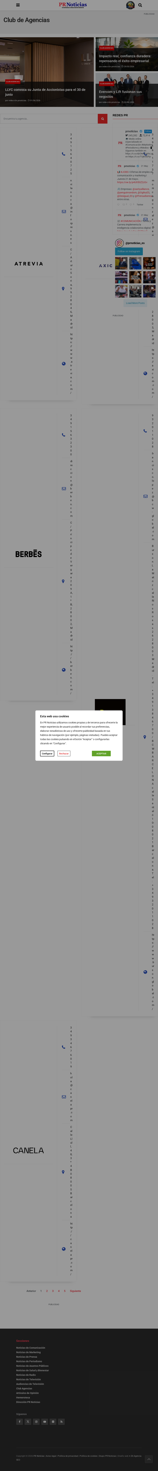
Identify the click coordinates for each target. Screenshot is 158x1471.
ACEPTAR (101, 753)
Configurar (47, 753)
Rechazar (64, 753)
